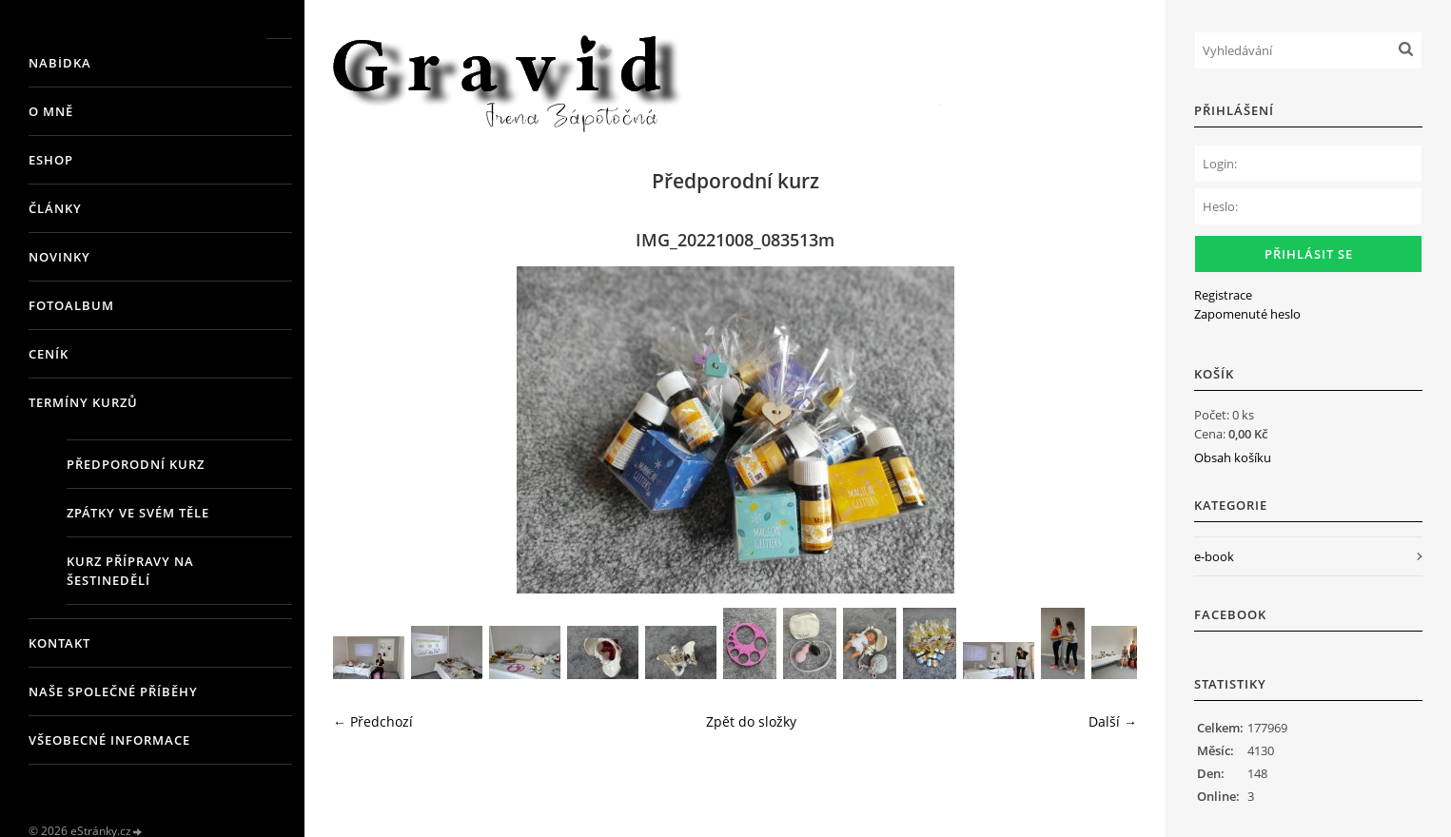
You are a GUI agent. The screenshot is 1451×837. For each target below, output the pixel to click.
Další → (1112, 721)
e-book (1214, 556)
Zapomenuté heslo (1247, 313)
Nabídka (60, 62)
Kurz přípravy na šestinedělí (130, 571)
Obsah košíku (1232, 457)
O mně (51, 111)
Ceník (49, 353)
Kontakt (59, 643)
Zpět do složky (751, 721)
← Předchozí (373, 721)
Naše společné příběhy (113, 691)
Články (55, 208)
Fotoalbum (71, 305)
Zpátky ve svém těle (138, 512)
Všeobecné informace (109, 740)
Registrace (1223, 294)
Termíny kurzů (83, 402)
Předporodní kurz (136, 464)
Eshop (51, 159)
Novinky (59, 256)
